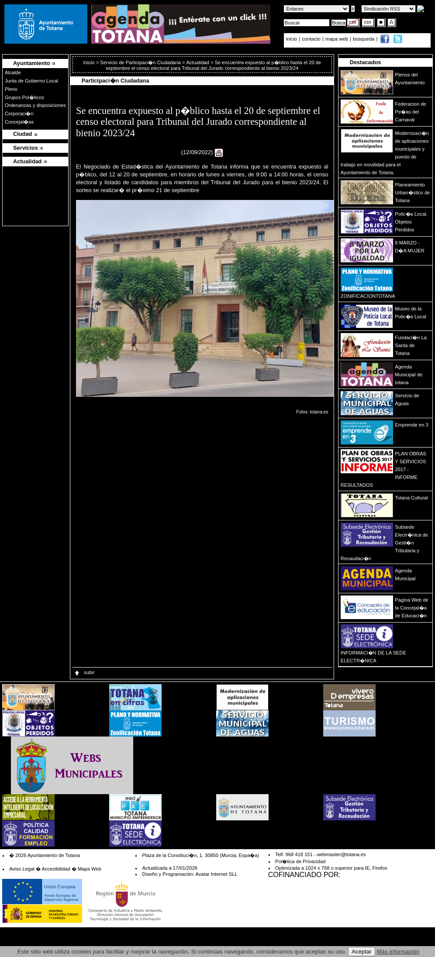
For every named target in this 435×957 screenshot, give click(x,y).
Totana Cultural (411, 497)
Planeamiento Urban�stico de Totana (412, 192)
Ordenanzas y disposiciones (35, 105)
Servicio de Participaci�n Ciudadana (140, 62)
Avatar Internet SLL (216, 874)
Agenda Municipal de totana (408, 374)
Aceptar (362, 951)
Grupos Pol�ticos (24, 97)
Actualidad (197, 62)
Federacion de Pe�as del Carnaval (410, 111)
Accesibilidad (55, 868)
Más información (398, 951)
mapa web (337, 38)
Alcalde (13, 72)
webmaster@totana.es (341, 854)
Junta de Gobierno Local (31, 80)
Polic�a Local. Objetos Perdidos (411, 221)
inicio (292, 38)
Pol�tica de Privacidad (300, 861)
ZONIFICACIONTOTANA (368, 296)
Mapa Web (89, 868)
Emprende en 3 (411, 424)
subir (83, 672)
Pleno (11, 89)
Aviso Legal (22, 868)
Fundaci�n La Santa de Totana (411, 345)
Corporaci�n (19, 113)
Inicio (89, 62)
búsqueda (364, 38)
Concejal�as (19, 121)
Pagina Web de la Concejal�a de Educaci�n (411, 607)
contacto (311, 38)
